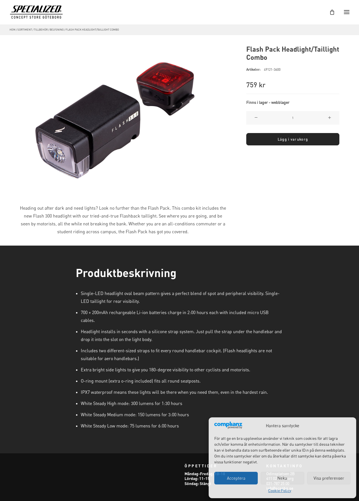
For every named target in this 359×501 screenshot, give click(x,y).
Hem (12, 29)
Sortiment (24, 29)
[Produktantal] (292, 118)
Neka (282, 478)
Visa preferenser (329, 478)
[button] (123, 117)
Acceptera (236, 478)
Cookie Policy (279, 490)
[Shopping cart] (330, 12)
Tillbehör (41, 29)
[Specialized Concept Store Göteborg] (36, 12)
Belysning (57, 29)
